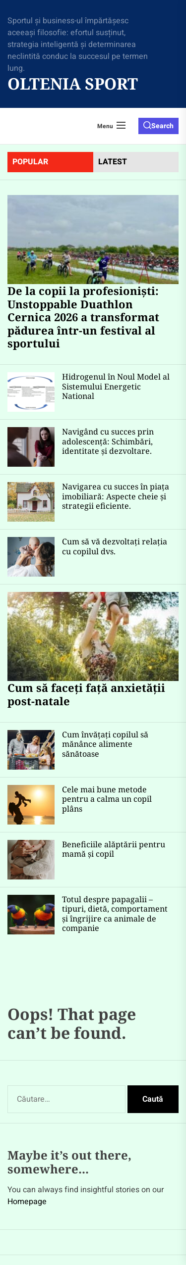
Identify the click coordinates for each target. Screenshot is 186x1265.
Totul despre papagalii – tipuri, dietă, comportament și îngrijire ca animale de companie (115, 913)
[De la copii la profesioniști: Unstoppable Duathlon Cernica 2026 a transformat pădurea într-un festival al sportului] (93, 239)
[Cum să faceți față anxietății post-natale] (93, 636)
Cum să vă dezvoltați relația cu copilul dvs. (114, 546)
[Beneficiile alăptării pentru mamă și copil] (31, 859)
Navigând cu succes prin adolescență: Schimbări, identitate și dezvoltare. (108, 441)
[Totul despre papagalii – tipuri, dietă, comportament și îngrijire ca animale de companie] (31, 914)
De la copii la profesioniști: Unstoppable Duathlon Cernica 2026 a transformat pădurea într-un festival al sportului (83, 316)
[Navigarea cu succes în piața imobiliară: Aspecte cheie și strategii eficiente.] (31, 502)
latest (112, 162)
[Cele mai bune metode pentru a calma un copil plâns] (31, 805)
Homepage (27, 1202)
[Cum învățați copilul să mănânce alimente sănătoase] (31, 750)
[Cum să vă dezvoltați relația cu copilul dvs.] (31, 557)
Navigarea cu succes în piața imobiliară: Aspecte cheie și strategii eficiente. (115, 496)
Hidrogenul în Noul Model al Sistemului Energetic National (116, 386)
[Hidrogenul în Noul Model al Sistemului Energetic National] (31, 392)
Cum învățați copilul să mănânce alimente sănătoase (105, 744)
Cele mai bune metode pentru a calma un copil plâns (107, 799)
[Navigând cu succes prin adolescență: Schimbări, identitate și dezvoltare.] (31, 447)
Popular (30, 162)
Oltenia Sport (72, 83)
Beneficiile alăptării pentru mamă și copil (113, 849)
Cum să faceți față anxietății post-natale (86, 694)
